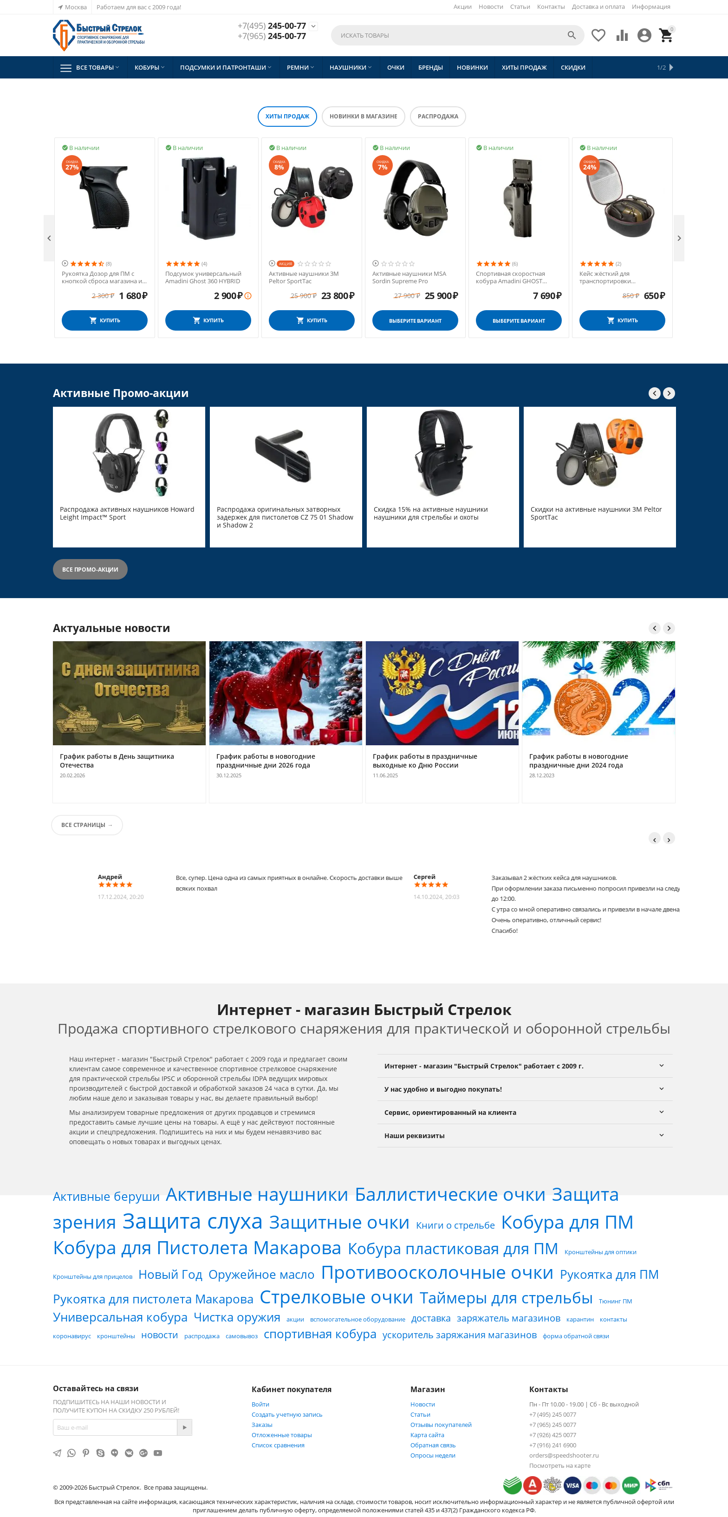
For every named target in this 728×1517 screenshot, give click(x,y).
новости (159, 1334)
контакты (613, 1319)
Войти (260, 1404)
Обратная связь (433, 1445)
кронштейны (116, 1336)
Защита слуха (193, 1220)
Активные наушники (257, 1193)
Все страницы (83, 825)
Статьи (520, 6)
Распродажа (438, 116)
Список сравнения (278, 1445)
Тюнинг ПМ (615, 1301)
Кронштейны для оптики (601, 1252)
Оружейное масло (261, 1274)
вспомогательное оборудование (357, 1319)
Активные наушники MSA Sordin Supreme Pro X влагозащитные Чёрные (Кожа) (99, 277)
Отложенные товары (282, 1435)
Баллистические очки (450, 1193)
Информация (651, 6)
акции (295, 1319)
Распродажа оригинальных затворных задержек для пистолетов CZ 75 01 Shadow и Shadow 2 (285, 517)
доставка (431, 1318)
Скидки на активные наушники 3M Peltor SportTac (596, 513)
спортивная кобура (320, 1333)
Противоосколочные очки (437, 1271)
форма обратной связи (576, 1336)
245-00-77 (272, 26)
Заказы (262, 1424)
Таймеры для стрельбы (506, 1297)
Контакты (551, 6)
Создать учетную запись (287, 1414)
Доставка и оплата (598, 6)
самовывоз (242, 1336)
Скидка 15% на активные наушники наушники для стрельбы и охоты (431, 513)
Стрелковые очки (337, 1296)
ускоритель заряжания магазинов (460, 1334)
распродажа (202, 1336)
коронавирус (72, 1336)
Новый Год (170, 1274)
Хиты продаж (287, 116)
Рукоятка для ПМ (609, 1274)
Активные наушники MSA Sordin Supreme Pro (513, 277)
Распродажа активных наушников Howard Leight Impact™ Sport (127, 513)
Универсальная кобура (120, 1317)
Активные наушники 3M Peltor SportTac (407, 277)
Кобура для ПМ (567, 1221)
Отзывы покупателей (441, 1424)
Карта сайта (427, 1435)
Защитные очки (339, 1221)
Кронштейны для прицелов (92, 1276)
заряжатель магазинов (508, 1318)
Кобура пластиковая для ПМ (453, 1248)
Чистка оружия (237, 1317)
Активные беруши (106, 1196)
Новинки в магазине (363, 116)
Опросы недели (432, 1455)
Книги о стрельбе (455, 1225)
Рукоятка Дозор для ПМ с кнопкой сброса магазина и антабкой (205, 277)
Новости (491, 6)
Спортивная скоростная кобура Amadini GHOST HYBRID (614, 277)
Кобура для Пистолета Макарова (197, 1247)
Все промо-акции (90, 569)
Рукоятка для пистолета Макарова (153, 1298)
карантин (580, 1319)
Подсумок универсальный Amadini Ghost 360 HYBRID (307, 277)
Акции (463, 6)
